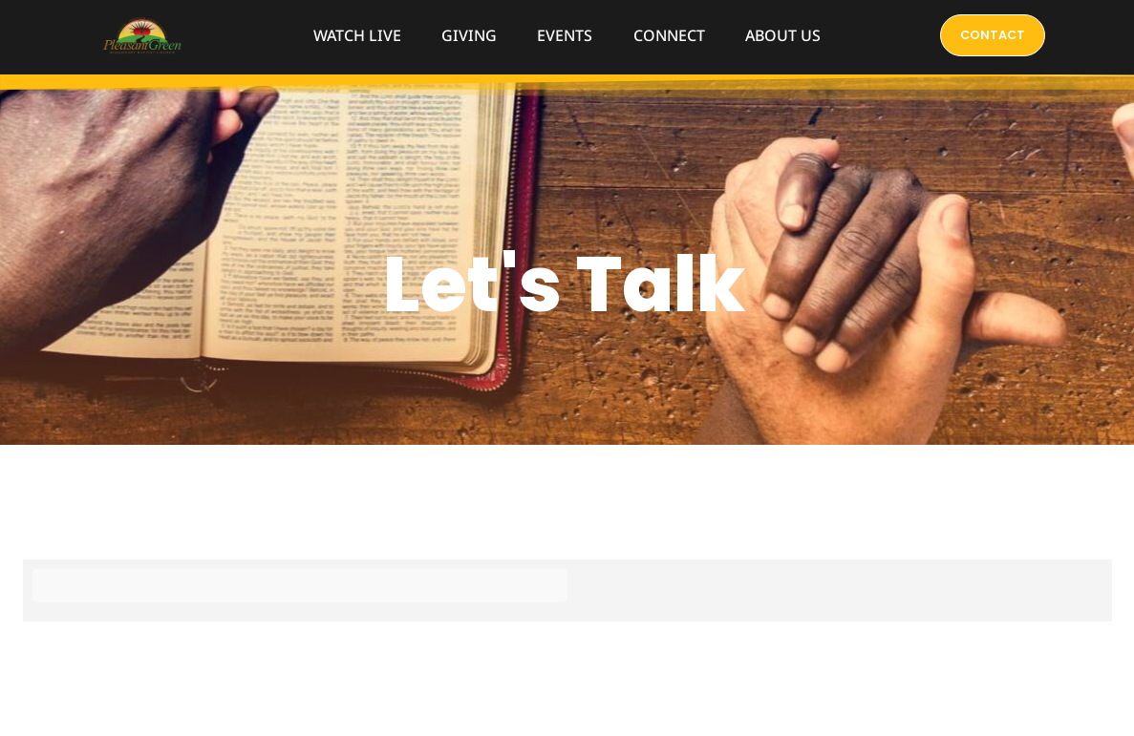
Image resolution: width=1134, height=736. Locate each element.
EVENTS (564, 35)
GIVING (469, 35)
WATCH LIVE (357, 35)
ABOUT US (783, 35)
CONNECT (669, 35)
